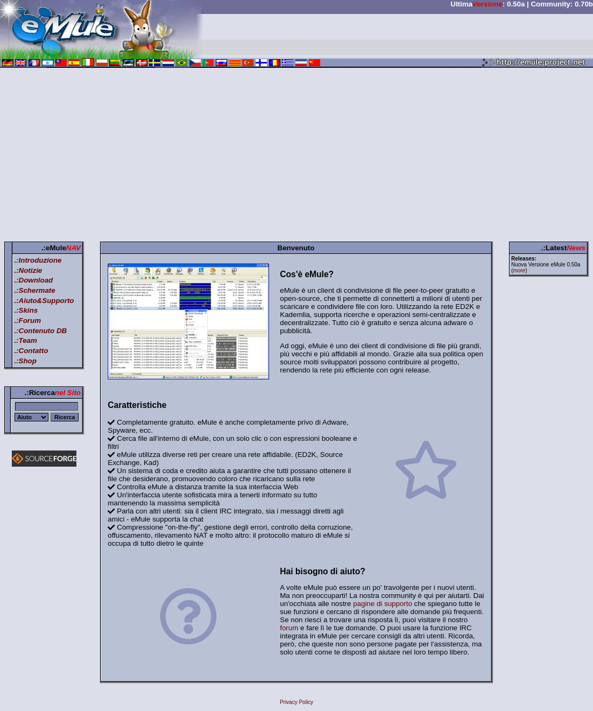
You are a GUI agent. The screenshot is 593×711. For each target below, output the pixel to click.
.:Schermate (34, 290)
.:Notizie (28, 270)
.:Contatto (31, 351)
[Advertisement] (296, 156)
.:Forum (27, 320)
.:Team (25, 340)
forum (289, 628)
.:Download (33, 280)
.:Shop (25, 361)
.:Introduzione (37, 260)
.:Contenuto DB (40, 331)
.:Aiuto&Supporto (44, 301)
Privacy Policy (296, 702)
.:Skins (26, 310)
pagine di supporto (382, 604)
